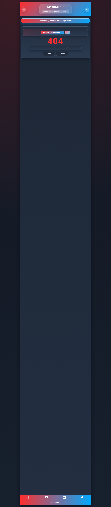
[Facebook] (29, 497)
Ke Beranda (62, 53)
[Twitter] (82, 497)
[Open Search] (87, 9)
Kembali (49, 53)
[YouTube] (47, 497)
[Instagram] (64, 497)
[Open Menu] (24, 9)
